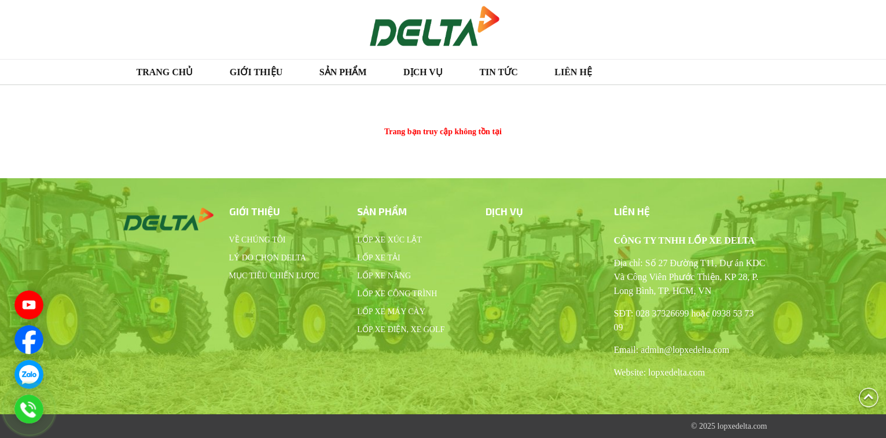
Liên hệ (573, 72)
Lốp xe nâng (384, 275)
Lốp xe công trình (397, 293)
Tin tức (498, 72)
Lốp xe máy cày (391, 311)
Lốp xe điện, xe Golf (400, 329)
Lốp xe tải (378, 257)
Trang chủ (165, 72)
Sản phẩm (343, 72)
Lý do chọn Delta (267, 257)
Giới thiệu (256, 72)
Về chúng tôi (257, 239)
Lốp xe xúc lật (389, 239)
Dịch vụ (423, 72)
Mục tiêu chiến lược (274, 275)
